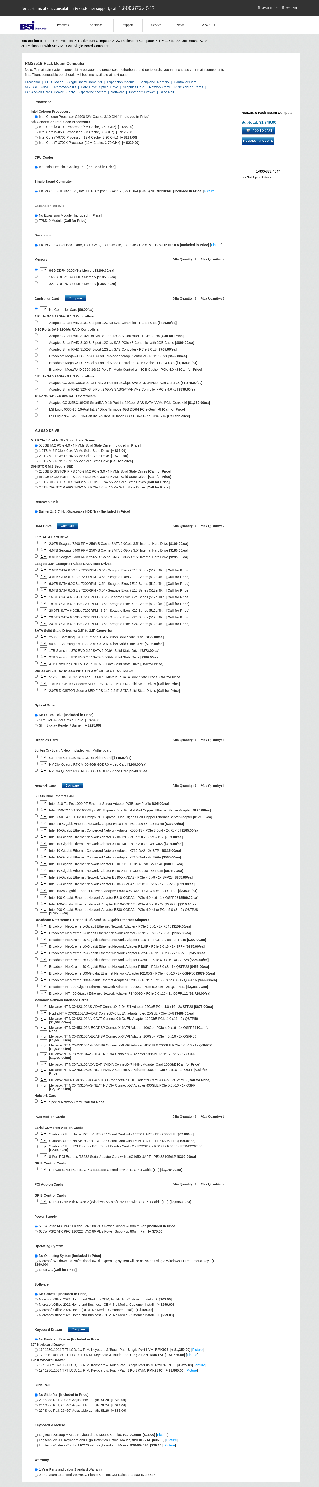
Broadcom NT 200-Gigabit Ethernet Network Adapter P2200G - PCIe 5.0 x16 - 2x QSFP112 (128, 987)
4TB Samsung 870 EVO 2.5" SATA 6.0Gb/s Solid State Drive (106, 664)
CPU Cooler (54, 82)
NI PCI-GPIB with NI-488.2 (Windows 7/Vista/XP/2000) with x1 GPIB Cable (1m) (120, 1202)
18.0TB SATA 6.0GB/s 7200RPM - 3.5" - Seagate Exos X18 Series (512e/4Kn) (119, 604)
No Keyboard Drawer (67, 1339)
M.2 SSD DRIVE (37, 87)
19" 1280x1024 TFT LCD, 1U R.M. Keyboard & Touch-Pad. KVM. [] (120, 1365)
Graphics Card (133, 87)
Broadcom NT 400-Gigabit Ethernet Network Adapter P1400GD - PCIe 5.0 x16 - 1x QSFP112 (130, 993)
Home (49, 41)
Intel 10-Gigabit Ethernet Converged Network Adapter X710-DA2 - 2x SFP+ (115, 850)
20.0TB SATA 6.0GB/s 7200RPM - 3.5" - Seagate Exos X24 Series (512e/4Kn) (119, 617)
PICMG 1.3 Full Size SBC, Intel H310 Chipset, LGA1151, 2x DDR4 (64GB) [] (125, 191)
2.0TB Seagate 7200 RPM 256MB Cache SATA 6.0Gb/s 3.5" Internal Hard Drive (118, 544)
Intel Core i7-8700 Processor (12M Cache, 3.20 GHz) (86, 137)
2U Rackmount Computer (135, 41)
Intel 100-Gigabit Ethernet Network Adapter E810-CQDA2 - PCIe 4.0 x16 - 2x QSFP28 (123, 904)
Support (128, 25)
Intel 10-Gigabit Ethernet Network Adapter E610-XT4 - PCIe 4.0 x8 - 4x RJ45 (116, 871)
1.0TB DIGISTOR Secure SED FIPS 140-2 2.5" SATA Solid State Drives (114, 684)
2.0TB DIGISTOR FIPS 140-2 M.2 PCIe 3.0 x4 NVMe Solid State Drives (102, 487)
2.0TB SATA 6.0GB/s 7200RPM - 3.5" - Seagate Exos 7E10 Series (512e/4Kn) (119, 570)
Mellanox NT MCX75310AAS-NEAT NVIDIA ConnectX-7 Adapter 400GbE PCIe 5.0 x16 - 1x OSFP (122, 1087)
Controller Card (185, 82)
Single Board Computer (84, 82)
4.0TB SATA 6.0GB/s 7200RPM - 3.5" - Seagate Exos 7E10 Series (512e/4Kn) (119, 577)
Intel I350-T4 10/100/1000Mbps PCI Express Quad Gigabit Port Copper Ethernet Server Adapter (130, 817)
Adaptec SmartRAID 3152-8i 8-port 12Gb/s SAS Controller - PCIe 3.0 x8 (113, 349)
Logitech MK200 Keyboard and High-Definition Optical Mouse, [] (106, 1440)
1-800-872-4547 (268, 171)
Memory (163, 82)
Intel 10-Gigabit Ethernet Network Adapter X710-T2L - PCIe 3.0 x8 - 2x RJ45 (116, 837)
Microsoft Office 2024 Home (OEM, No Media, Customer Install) (94, 1310)
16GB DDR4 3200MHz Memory (82, 277)
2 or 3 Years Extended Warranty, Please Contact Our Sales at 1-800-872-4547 (95, 1475)
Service (156, 25)
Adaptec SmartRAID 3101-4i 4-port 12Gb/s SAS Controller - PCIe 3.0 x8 (113, 323)
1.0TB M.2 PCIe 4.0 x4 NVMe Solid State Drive (80, 451)
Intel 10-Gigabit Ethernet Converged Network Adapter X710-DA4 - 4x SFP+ (115, 857)
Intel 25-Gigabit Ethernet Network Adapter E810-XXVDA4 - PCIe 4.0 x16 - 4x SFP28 (122, 884)
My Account (268, 7)
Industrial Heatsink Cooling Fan (75, 167)
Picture (209, 191)
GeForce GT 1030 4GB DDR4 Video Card (90, 758)
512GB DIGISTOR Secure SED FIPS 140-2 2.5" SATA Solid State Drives (115, 677)
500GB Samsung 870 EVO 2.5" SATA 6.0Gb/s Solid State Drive (106, 644)
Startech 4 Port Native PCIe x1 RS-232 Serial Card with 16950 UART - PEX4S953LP (122, 1141)
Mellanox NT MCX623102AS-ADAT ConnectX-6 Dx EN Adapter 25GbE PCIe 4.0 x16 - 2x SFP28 (131, 1007)
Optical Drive (108, 87)
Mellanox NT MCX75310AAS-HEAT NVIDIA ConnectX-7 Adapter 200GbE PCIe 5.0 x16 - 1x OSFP (122, 1056)
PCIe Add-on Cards (188, 87)
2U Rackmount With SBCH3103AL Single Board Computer (64, 46)
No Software (61, 1294)
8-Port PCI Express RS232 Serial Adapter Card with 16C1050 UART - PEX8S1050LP (122, 1156)
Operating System (92, 92)
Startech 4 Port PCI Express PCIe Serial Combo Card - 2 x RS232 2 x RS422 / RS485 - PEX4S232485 (125, 1148)
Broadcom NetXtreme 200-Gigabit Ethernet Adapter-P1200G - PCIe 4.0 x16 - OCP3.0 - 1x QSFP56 (133, 980)
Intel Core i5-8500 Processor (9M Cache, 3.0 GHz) (84, 132)
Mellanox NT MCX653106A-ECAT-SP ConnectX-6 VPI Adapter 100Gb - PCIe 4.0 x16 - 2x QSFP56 (122, 1038)
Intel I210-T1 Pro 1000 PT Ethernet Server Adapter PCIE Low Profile (109, 803)
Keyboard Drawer (142, 92)
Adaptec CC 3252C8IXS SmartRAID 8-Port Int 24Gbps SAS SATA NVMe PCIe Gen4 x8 (125, 383)
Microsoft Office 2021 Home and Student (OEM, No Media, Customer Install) (103, 1299)
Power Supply (64, 92)
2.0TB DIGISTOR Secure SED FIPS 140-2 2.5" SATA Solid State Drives (114, 691)
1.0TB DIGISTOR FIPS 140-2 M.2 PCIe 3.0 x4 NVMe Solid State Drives (102, 482)
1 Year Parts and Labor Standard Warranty (68, 1469)
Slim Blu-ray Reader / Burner (68, 725)
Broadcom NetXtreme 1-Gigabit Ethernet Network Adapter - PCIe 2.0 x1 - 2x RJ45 (120, 926)
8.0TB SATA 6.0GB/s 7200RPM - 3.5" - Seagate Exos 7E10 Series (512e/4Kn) (119, 590)
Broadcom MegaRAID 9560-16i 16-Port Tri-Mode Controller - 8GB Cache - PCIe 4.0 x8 (125, 369)
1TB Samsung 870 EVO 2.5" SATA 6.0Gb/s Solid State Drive (104, 650)
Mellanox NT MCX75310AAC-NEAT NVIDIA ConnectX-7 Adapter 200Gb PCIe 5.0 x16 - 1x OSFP (128, 1071)
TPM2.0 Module (60, 221)
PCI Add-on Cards (38, 92)
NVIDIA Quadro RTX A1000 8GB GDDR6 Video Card (98, 771)
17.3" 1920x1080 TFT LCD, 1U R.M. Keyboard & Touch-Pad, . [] (116, 1355)
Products (63, 25)
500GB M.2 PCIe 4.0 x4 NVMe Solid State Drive (88, 445)
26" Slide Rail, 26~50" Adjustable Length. (80, 1410)
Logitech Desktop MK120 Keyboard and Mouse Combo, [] (101, 1435)
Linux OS (56, 1270)
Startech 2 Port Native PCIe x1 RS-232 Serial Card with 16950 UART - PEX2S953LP (121, 1134)
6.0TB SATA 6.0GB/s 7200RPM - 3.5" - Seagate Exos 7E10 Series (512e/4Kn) (119, 584)
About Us (208, 25)
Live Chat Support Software (256, 177)
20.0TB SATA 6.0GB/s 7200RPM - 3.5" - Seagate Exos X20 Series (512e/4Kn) (119, 610)
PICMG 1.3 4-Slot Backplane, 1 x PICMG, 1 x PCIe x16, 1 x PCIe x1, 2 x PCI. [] (128, 245)
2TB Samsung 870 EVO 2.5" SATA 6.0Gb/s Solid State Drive (104, 657)
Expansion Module (121, 82)
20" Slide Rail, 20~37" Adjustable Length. (80, 1400)
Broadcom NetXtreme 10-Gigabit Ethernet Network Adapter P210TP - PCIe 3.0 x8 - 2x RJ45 (127, 940)
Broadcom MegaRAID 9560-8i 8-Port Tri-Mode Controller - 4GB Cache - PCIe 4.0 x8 (123, 363)
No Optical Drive (64, 715)
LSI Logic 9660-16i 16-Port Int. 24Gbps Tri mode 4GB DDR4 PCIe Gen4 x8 (117, 409)
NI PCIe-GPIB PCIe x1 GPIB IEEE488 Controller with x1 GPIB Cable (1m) (115, 1170)
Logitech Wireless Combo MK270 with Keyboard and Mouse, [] (105, 1445)
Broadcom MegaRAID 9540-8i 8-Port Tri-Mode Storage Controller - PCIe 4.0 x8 (118, 356)
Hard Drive (89, 87)
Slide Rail (167, 92)
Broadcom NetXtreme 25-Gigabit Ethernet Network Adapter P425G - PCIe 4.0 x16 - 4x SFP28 (129, 960)
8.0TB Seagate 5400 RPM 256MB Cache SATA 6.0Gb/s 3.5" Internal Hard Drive (118, 557)
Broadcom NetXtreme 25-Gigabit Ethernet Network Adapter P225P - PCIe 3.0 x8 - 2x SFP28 (128, 953)
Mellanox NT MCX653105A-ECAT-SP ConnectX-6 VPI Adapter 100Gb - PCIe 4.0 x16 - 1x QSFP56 (129, 1029)
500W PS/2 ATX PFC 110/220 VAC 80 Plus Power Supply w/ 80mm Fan (105, 1226)
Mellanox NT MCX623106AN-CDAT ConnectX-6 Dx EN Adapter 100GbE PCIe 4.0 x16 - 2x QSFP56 (123, 1020)
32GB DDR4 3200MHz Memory (82, 284)
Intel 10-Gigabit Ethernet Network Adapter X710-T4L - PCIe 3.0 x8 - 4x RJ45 (116, 844)
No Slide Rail (61, 1395)
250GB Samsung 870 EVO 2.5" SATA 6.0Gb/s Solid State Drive (106, 637)
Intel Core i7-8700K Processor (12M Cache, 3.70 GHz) (87, 143)
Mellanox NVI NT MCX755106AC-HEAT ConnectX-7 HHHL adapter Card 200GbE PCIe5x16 (130, 1080)
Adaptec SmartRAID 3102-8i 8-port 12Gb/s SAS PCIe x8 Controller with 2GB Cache (121, 343)
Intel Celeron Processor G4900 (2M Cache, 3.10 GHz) (92, 116)
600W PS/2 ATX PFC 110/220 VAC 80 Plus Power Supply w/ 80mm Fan (99, 1231)
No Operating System (68, 1256)
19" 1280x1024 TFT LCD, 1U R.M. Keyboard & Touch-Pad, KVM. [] (116, 1370)
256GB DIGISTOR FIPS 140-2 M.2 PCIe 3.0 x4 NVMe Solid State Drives (103, 471)
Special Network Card (77, 1102)
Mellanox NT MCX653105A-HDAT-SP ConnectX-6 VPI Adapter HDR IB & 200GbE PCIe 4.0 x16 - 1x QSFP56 (130, 1047)
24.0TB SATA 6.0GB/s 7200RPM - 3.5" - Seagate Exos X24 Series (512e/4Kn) (119, 624)
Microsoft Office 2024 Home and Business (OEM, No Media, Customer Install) (104, 1315)
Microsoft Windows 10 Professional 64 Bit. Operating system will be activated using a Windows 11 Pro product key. (124, 1262)
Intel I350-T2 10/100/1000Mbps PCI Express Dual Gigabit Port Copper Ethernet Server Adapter (130, 810)
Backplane (147, 82)
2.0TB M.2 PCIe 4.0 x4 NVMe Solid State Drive (81, 456)
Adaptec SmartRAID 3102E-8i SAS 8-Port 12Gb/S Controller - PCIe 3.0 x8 (116, 336)
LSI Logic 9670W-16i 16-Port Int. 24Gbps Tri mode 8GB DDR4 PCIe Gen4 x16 (119, 416)
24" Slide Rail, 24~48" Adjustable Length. (80, 1405)
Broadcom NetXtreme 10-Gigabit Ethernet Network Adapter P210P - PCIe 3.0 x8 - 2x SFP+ (127, 946)
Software (117, 92)
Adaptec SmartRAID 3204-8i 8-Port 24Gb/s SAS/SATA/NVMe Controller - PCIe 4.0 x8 (122, 389)
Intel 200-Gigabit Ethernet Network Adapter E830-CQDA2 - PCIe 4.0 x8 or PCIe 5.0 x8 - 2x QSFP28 (123, 911)
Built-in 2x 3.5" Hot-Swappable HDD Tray (82, 511)
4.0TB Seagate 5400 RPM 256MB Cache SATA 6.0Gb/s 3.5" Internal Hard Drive (118, 550)
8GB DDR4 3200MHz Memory (81, 270)
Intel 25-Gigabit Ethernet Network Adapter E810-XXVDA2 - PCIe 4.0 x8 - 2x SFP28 (121, 877)
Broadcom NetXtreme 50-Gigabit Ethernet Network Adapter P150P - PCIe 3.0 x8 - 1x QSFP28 (129, 967)
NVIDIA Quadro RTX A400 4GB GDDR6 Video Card (98, 764)
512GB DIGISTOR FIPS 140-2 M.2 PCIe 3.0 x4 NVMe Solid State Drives (103, 477)
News (180, 25)
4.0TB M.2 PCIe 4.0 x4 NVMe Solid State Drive (84, 461)
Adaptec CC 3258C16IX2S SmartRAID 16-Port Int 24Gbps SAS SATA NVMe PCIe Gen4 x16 (129, 403)
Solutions (96, 25)
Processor (32, 82)
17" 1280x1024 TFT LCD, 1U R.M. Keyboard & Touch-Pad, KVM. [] (119, 1350)
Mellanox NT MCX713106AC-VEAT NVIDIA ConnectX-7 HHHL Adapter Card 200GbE (124, 1064)
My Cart (289, 7)
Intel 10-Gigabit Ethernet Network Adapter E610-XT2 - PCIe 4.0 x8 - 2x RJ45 (116, 864)
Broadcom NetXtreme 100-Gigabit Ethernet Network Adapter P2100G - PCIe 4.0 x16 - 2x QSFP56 (132, 973)
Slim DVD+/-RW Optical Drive (67, 720)
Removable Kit (65, 87)
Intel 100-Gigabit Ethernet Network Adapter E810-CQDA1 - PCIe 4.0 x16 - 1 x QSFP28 (123, 897)
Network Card (159, 87)
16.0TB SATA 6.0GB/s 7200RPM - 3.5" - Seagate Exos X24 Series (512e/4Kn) (119, 597)
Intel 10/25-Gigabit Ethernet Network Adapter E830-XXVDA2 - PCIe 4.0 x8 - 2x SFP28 (123, 891)
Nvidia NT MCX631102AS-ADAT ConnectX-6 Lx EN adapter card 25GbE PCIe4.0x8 (121, 1013)
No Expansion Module (68, 215)
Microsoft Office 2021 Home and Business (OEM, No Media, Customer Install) (104, 1304)
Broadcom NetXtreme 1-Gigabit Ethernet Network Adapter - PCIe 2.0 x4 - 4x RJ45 (120, 933)
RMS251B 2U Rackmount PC (181, 41)
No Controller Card (71, 310)
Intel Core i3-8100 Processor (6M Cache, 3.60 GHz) (84, 127)
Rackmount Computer (94, 41)
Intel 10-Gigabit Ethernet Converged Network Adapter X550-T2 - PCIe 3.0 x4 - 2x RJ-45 (124, 830)
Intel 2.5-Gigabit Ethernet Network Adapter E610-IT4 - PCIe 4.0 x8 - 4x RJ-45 (116, 824)
